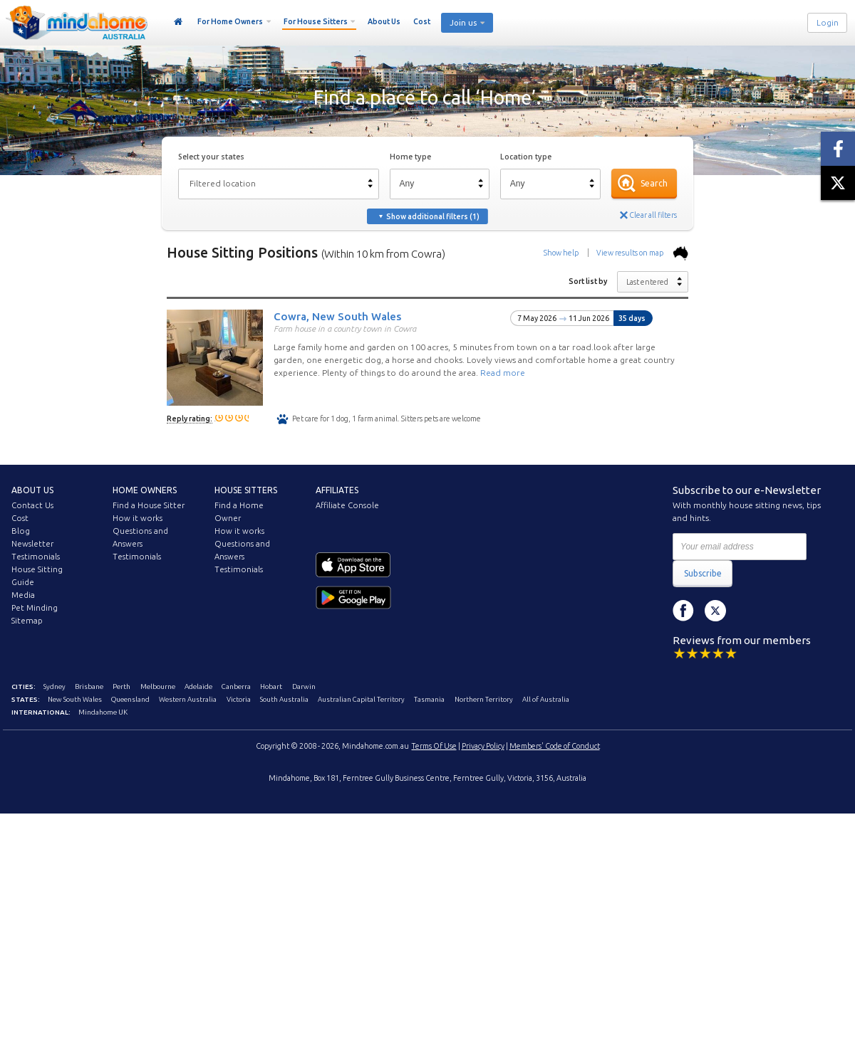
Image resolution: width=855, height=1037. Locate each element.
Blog (20, 531)
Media (23, 595)
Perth (121, 686)
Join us (463, 23)
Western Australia (188, 699)
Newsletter (32, 543)
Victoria (239, 699)
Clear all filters (653, 215)
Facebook (683, 610)
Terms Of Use (434, 746)
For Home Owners (230, 21)
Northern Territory (484, 699)
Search (654, 183)
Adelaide (198, 686)
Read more (502, 372)
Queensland (130, 699)
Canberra (236, 686)
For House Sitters (316, 21)
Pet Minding (34, 608)
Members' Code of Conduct (554, 746)
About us (32, 490)
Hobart (271, 686)
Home (178, 22)
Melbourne (157, 686)
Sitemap (27, 620)
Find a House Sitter (149, 505)
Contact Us (32, 505)
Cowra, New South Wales (337, 316)
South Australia (284, 699)
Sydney (54, 686)
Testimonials (35, 556)
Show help (561, 252)
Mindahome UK (103, 712)
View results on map (642, 252)
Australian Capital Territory (361, 699)
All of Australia (545, 699)
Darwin (304, 686)
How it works (137, 518)
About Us (384, 21)
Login (828, 23)
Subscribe (703, 573)
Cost (421, 21)
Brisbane (89, 686)
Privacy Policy (483, 746)
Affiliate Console (347, 505)
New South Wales (75, 699)
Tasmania (429, 699)
